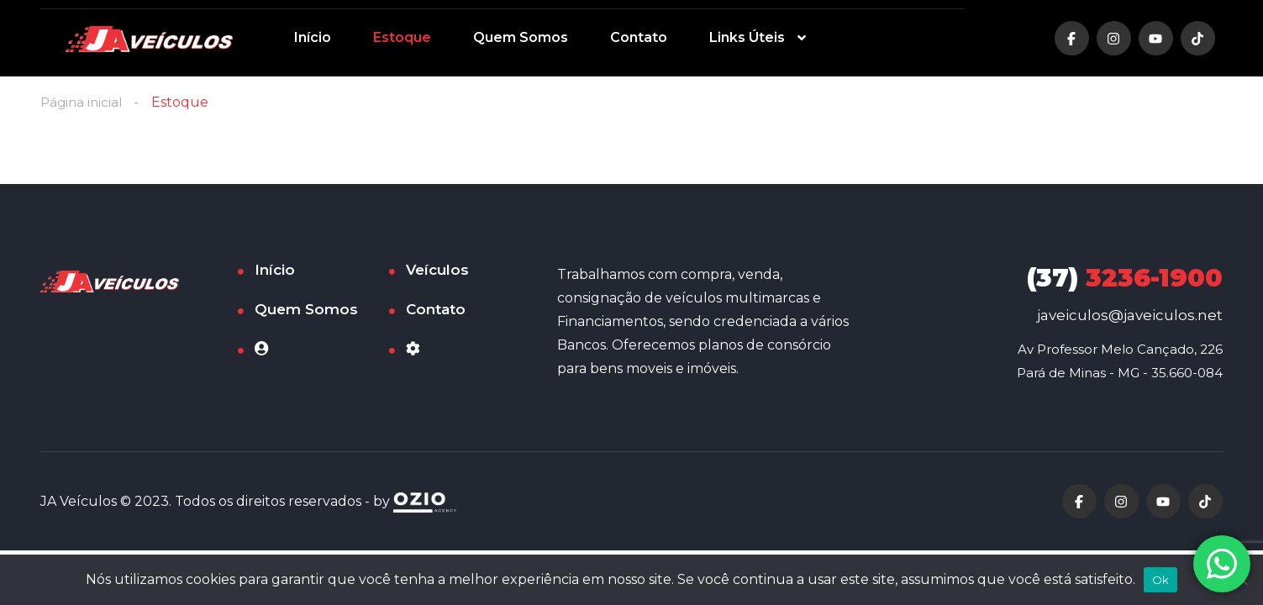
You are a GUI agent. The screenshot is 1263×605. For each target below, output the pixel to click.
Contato (638, 37)
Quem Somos (520, 37)
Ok (1161, 580)
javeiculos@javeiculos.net (1130, 316)
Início (312, 37)
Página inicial (83, 102)
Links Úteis (747, 37)
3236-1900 (1125, 278)
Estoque (402, 37)
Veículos (437, 270)
